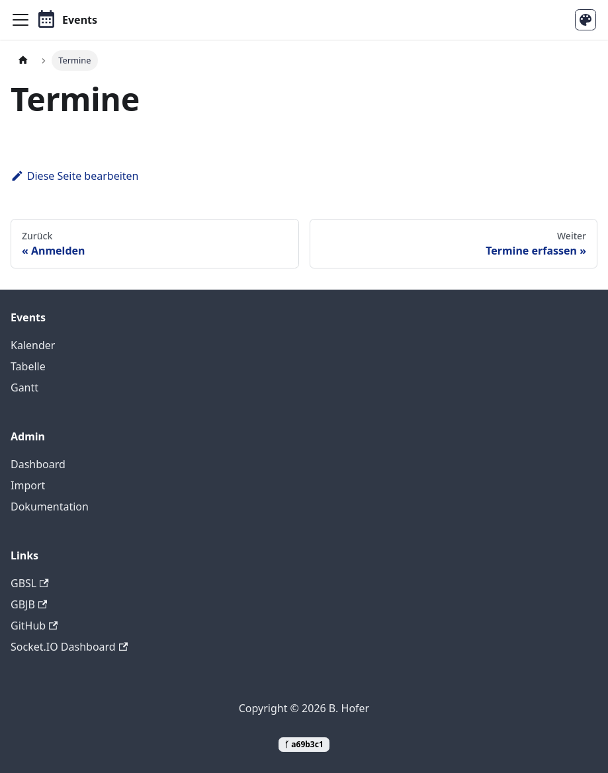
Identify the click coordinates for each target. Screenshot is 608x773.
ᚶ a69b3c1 (304, 744)
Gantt (24, 387)
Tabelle (28, 366)
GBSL (30, 583)
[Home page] (23, 60)
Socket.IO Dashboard (69, 646)
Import (28, 485)
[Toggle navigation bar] (20, 20)
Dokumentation (50, 506)
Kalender (33, 345)
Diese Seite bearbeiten (75, 176)
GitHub (34, 625)
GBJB (29, 604)
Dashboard (38, 464)
